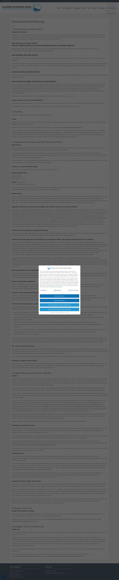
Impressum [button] (67, 311)
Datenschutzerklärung (55, 284)
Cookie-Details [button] (52, 311)
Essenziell (43, 289)
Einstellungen (46, 285)
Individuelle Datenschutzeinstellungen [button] (59, 308)
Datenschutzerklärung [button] (60, 311)
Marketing (57, 289)
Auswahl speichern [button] (59, 299)
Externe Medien (73, 289)
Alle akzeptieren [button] (59, 295)
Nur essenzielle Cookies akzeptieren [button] (59, 304)
